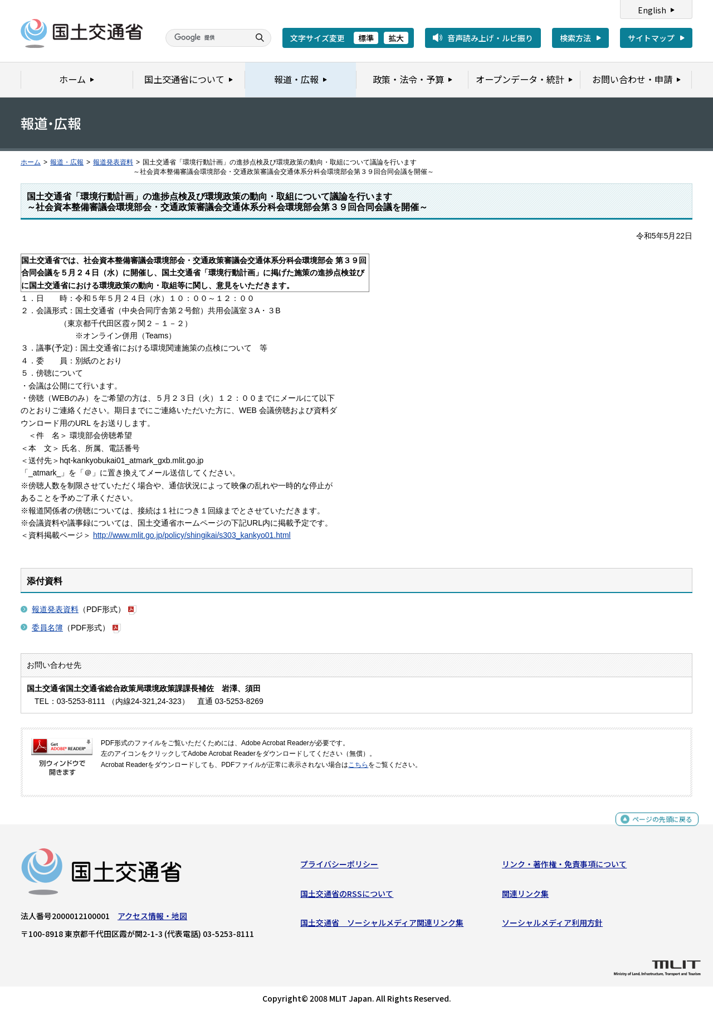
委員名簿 (47, 627)
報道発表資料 (113, 162)
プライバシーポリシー (339, 866)
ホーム (31, 162)
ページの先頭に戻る (658, 827)
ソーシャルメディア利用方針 (552, 925)
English (652, 10)
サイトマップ (651, 37)
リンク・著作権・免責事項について (564, 866)
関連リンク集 (525, 895)
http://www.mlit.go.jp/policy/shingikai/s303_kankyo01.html (192, 535)
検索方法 (575, 37)
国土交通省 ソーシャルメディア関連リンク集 (381, 925)
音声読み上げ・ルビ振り (490, 37)
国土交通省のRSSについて (346, 895)
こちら (358, 765)
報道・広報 (67, 162)
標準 (366, 37)
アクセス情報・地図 (152, 918)
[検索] (206, 38)
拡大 (396, 37)
